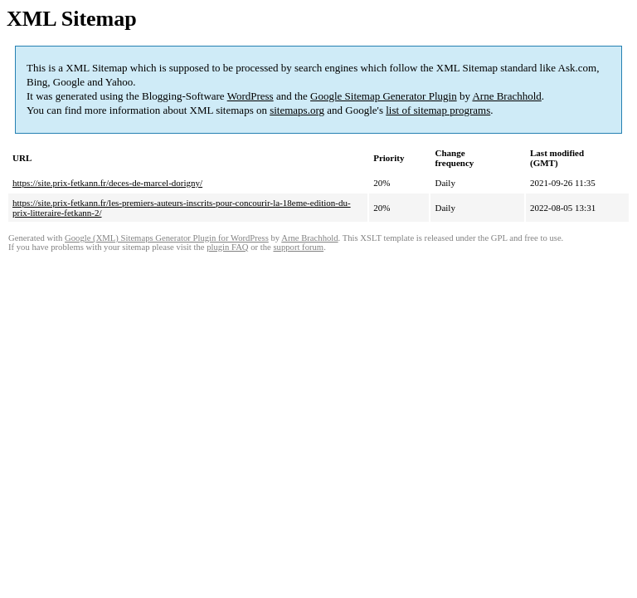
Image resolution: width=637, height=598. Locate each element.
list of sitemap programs (438, 110)
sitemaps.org (297, 110)
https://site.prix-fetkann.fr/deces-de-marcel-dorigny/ (107, 183)
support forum (298, 247)
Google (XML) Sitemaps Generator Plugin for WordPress (167, 238)
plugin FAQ (227, 247)
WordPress (250, 96)
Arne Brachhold (506, 96)
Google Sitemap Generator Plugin (383, 96)
